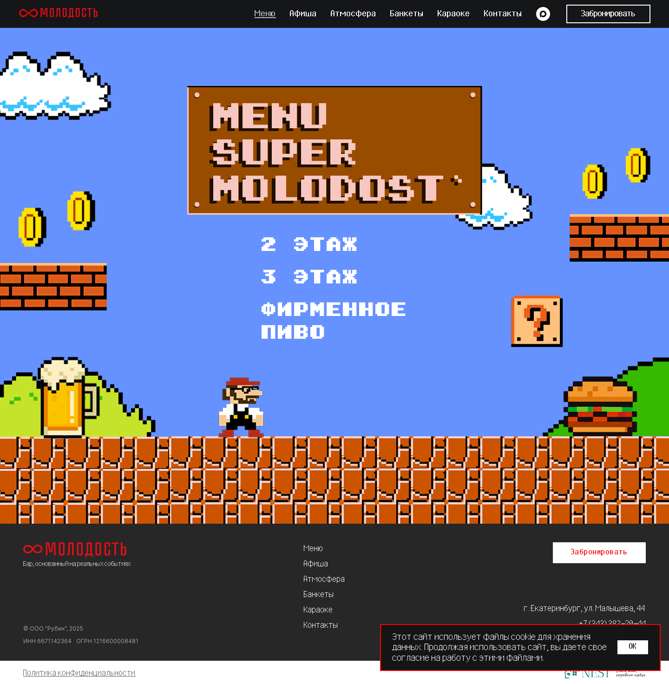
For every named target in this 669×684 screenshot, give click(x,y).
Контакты (503, 14)
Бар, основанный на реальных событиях (77, 564)
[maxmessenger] (543, 14)
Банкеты (407, 14)
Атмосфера (353, 14)
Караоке (454, 14)
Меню (265, 14)
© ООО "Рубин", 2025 (53, 628)
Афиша (303, 14)
